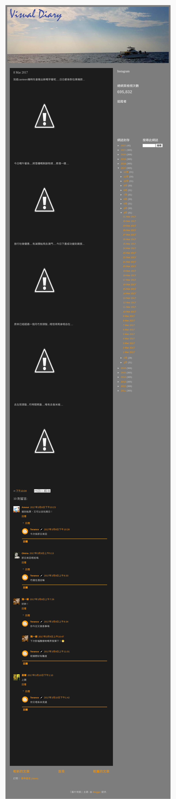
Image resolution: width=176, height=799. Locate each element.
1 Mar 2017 (129, 352)
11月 (126, 176)
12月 (126, 172)
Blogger (97, 792)
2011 (124, 390)
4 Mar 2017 (129, 338)
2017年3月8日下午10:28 (57, 529)
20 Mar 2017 (129, 266)
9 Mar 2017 (129, 316)
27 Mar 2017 (129, 234)
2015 (124, 372)
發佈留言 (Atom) (29, 778)
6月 (126, 199)
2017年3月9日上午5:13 (42, 553)
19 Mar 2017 (129, 271)
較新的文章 (21, 771)
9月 (126, 185)
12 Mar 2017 (129, 302)
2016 (124, 368)
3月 (126, 212)
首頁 (61, 771)
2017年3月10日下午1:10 (40, 675)
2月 (126, 358)
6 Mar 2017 (129, 329)
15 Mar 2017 (129, 289)
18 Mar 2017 (129, 275)
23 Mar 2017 (129, 253)
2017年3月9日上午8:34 (56, 621)
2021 (124, 150)
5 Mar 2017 (129, 334)
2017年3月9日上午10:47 (51, 636)
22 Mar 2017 (129, 257)
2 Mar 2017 (129, 347)
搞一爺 (25, 599)
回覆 (24, 516)
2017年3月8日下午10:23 (43, 507)
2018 (124, 163)
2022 (124, 145)
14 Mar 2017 (129, 293)
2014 (124, 377)
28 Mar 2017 (129, 230)
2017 (124, 168)
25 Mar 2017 (129, 244)
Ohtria (25, 553)
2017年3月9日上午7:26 (42, 599)
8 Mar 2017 (129, 320)
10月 (126, 181)
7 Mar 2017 (129, 325)
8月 (126, 190)
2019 (124, 159)
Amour (25, 507)
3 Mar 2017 (129, 343)
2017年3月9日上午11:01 (57, 651)
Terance (34, 529)
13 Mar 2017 (129, 298)
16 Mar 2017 (129, 284)
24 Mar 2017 (129, 248)
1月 (126, 362)
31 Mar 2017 (129, 216)
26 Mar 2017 (129, 239)
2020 (124, 154)
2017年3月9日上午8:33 (56, 575)
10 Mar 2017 (129, 311)
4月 (126, 208)
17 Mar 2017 (129, 280)
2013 (124, 381)
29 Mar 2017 (129, 225)
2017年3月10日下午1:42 (57, 697)
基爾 (24, 675)
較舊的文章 (101, 771)
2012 (124, 386)
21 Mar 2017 (129, 262)
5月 (126, 203)
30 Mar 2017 (129, 221)
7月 (126, 194)
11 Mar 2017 (129, 307)
